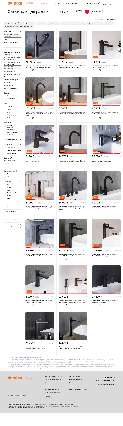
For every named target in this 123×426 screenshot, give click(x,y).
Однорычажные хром (11, 30)
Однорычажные (107, 26)
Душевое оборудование (11, 39)
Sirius (8, 212)
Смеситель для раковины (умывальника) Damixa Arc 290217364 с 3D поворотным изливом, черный (39, 72)
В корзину (31, 77)
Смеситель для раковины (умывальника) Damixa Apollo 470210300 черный (106, 120)
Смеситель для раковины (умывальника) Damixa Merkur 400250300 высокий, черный (39, 359)
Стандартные (11, 103)
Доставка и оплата (75, 392)
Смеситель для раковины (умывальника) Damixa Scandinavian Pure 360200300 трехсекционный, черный (73, 218)
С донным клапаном (78, 26)
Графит (9, 114)
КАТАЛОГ (46, 3)
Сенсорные (65, 26)
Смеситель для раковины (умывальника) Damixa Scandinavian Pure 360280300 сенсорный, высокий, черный (39, 121)
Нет (8, 171)
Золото (9, 117)
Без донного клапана (93, 26)
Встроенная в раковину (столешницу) (11, 132)
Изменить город (96, 11)
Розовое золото (12, 120)
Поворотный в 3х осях (14, 155)
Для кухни (7, 87)
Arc (8, 189)
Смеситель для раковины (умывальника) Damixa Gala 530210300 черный (106, 71)
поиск (107, 3)
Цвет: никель (30, 26)
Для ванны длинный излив (12, 79)
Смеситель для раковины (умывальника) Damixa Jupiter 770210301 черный (39, 168)
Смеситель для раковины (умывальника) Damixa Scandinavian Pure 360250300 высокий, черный (73, 120)
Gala (8, 195)
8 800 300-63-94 (106, 390)
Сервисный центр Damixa (78, 401)
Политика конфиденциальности (67, 417)
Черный (9, 111)
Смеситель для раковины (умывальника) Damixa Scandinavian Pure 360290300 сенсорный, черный (73, 169)
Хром (8, 122)
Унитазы (6, 44)
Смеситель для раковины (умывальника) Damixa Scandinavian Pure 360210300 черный (73, 71)
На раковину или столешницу (12, 138)
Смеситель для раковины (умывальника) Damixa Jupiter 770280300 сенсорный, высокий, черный (39, 217)
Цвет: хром (8, 26)
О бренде (72, 395)
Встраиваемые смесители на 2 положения (12, 68)
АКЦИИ (58, 3)
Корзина (10, 6)
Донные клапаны (9, 90)
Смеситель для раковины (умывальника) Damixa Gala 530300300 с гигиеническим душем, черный (73, 312)
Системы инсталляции (11, 47)
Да (87, 11)
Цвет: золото (41, 26)
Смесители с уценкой (10, 93)
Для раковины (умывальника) (8, 72)
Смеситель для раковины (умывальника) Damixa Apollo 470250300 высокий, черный (73, 266)
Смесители (7, 41)
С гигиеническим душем (11, 84)
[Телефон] (96, 3)
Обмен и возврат (75, 398)
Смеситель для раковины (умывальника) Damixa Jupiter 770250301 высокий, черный (39, 266)
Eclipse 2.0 (10, 206)
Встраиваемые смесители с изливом (12, 58)
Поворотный (11, 152)
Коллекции (49, 409)
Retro (8, 209)
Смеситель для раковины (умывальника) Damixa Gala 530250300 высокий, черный (106, 266)
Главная (10, 11)
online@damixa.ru (106, 396)
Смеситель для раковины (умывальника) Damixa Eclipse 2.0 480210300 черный (39, 312)
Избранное (112, 3)
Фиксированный (12, 158)
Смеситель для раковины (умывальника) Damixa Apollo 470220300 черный (106, 217)
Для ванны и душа (9, 76)
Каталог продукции (53, 389)
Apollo (9, 200)
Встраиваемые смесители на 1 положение (12, 63)
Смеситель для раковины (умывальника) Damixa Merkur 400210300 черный (106, 312)
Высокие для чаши (53, 26)
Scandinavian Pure (12, 198)
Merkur (9, 192)
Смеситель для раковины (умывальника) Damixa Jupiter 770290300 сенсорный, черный (106, 168)
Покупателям (72, 3)
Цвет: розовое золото (26, 30)
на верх (116, 419)
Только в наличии (12, 224)
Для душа (7, 82)
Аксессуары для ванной (11, 50)
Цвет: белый (19, 26)
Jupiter (9, 203)
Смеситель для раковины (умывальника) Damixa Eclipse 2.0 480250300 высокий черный (73, 359)
